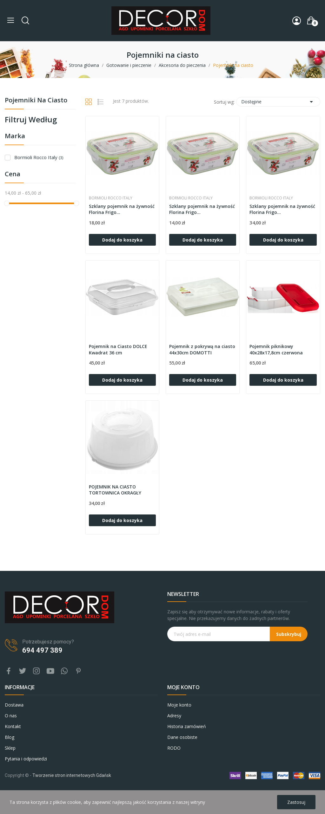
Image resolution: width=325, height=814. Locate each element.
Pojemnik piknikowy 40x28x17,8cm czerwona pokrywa (276, 349)
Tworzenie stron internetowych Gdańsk (71, 775)
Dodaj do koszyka (122, 240)
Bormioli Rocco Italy (38, 157)
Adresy (174, 716)
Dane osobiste (182, 737)
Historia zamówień (186, 726)
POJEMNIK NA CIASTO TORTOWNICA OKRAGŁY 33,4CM (115, 490)
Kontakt (13, 726)
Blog (9, 737)
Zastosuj (296, 802)
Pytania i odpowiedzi (26, 759)
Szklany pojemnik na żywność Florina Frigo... (122, 209)
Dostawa (14, 705)
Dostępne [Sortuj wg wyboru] (278, 102)
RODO (174, 748)
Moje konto (179, 705)
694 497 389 (42, 650)
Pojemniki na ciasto (36, 100)
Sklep (10, 748)
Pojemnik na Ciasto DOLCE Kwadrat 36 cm (118, 349)
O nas (11, 716)
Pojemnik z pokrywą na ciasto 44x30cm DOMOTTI (202, 349)
